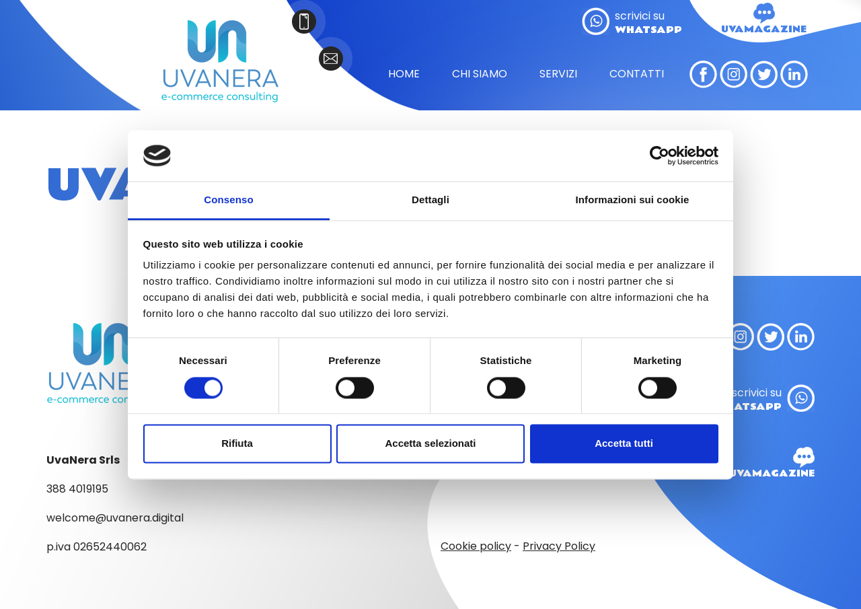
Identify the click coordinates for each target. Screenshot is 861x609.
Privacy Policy (559, 546)
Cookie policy (476, 546)
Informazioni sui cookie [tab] (632, 200)
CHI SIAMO (479, 74)
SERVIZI (558, 74)
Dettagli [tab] (430, 200)
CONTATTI (636, 74)
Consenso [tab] (228, 200)
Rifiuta (237, 444)
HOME (404, 74)
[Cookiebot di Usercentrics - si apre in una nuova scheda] (659, 155)
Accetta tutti (624, 444)
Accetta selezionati (430, 444)
